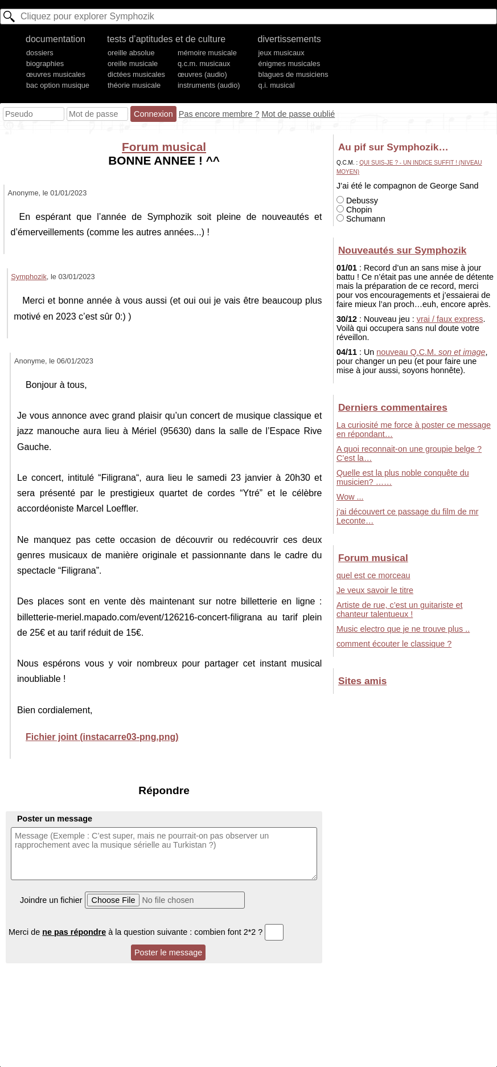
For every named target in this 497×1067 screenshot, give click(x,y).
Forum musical (164, 146)
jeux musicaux (281, 52)
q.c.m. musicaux (204, 63)
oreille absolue (131, 52)
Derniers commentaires (392, 407)
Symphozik (29, 276)
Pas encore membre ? (219, 113)
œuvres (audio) (202, 74)
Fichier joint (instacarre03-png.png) (102, 737)
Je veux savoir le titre (374, 590)
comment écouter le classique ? (393, 643)
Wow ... (350, 496)
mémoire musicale (207, 52)
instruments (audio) (209, 85)
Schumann (360, 218)
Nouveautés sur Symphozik (402, 250)
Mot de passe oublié (298, 113)
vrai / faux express (450, 319)
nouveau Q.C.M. (430, 352)
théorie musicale (134, 85)
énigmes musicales (289, 63)
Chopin (354, 209)
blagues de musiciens (293, 74)
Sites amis (362, 680)
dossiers (40, 52)
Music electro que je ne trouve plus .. (403, 628)
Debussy (357, 200)
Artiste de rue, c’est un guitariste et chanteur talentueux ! (399, 609)
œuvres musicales (55, 74)
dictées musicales (136, 74)
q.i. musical (276, 85)
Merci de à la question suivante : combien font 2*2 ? (146, 932)
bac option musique (57, 85)
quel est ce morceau (373, 575)
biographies (45, 63)
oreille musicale (133, 63)
